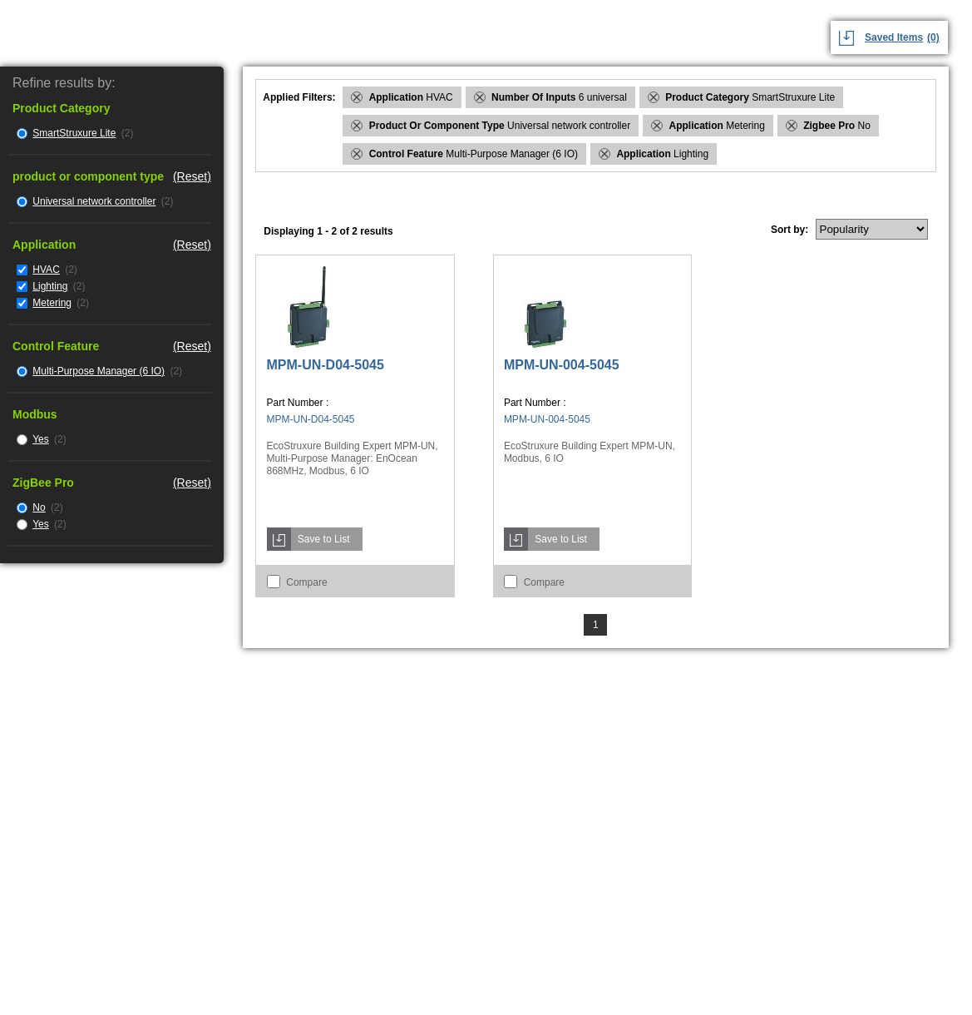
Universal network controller (93, 201)
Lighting (49, 286)
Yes (40, 439)
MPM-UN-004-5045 (561, 365)
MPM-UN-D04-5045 (325, 365)
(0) (933, 37)
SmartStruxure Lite (74, 133)
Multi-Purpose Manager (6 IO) (98, 371)
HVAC (45, 269)
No (38, 507)
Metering (52, 303)
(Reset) (192, 176)
